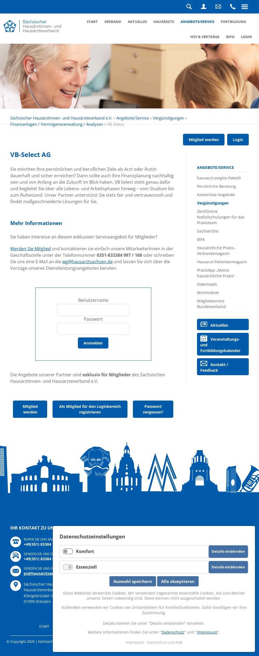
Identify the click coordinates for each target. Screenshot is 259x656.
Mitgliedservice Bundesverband (211, 303)
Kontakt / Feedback (214, 367)
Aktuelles (137, 21)
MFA (201, 239)
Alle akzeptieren (178, 581)
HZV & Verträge (204, 36)
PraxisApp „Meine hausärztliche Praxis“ (216, 273)
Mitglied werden (204, 139)
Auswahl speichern (132, 581)
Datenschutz (173, 632)
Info (230, 36)
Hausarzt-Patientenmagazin (222, 261)
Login (203, 6)
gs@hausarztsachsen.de (46, 573)
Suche (189, 6)
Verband (112, 21)
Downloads (207, 284)
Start (92, 21)
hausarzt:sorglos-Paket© (219, 177)
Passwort (93, 319)
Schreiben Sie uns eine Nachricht (218, 6)
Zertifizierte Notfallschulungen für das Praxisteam (220, 217)
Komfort (85, 551)
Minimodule (208, 292)
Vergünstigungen (168, 118)
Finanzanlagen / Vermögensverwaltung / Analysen (56, 124)
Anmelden (93, 343)
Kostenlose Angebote (216, 194)
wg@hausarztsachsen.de (87, 262)
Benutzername (93, 300)
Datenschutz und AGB (164, 642)
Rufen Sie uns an (233, 6)
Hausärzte (163, 21)
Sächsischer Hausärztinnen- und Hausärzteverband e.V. (61, 118)
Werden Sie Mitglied (30, 249)
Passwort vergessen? (153, 409)
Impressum (207, 632)
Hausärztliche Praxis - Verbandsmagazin (216, 250)
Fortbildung (233, 21)
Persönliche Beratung (216, 186)
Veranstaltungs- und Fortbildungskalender (220, 345)
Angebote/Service (197, 21)
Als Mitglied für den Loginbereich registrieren (90, 409)
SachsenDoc (208, 231)
